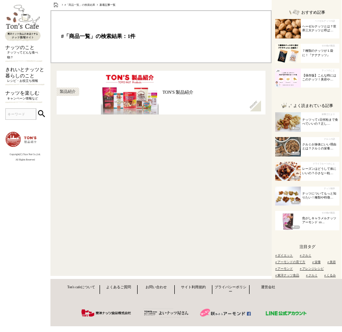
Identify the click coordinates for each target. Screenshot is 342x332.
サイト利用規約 (193, 287)
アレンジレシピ (312, 268)
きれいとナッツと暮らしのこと (25, 75)
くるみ (330, 275)
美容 (331, 261)
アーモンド (284, 268)
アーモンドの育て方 (290, 261)
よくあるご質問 (118, 287)
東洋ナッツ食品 (287, 275)
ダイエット (284, 255)
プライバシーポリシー (230, 289)
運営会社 (268, 287)
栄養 (316, 261)
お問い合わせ (156, 287)
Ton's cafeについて (81, 287)
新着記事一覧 (107, 5)
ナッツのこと (25, 52)
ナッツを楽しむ (25, 96)
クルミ (305, 255)
